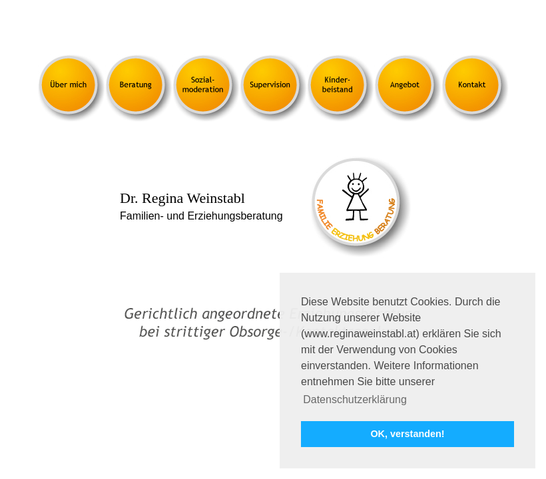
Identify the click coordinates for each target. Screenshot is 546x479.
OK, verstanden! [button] (407, 433)
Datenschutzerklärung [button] (355, 399)
